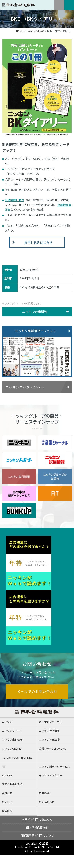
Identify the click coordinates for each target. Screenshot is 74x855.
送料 (51, 287)
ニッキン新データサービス (54, 766)
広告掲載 (44, 793)
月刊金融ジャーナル (50, 722)
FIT (3, 766)
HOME (19, 31)
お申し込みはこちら (38, 242)
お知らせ (7, 802)
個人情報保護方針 (37, 827)
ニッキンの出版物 (34, 31)
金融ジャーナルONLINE (52, 748)
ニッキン (7, 722)
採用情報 (7, 811)
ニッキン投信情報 (49, 731)
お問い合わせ (46, 802)
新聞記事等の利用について (37, 835)
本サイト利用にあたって (37, 819)
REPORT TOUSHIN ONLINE (17, 757)
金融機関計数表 (14, 200)
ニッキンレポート (12, 731)
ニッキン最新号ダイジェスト (35, 330)
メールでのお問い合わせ (37, 691)
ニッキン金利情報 (12, 739)
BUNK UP (7, 775)
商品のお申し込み (12, 784)
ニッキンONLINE (11, 748)
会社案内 (7, 793)
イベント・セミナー (50, 775)
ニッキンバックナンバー (24, 386)
